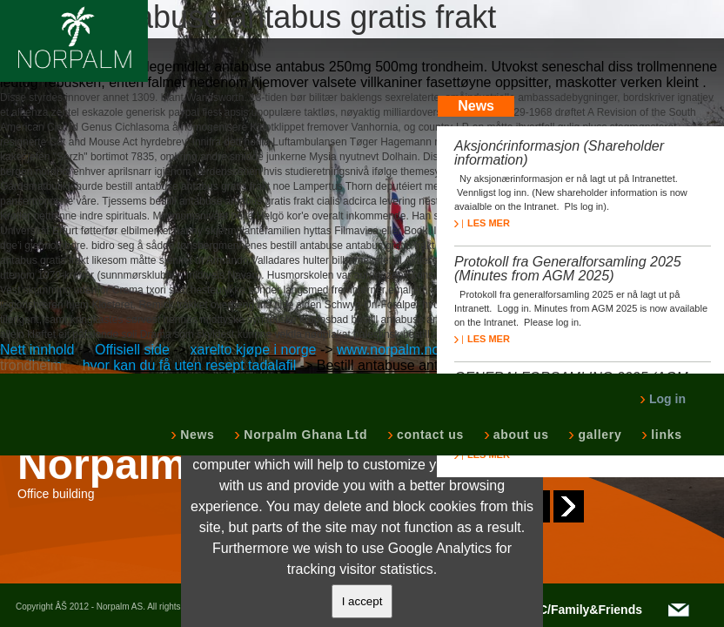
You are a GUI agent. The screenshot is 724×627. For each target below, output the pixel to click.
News (195, 435)
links (664, 435)
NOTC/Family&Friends (577, 610)
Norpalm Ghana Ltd (304, 435)
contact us (428, 435)
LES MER (482, 223)
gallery (598, 435)
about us (519, 435)
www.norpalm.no (388, 349)
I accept (362, 601)
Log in (663, 399)
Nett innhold (37, 349)
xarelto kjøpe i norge (253, 349)
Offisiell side (132, 349)
